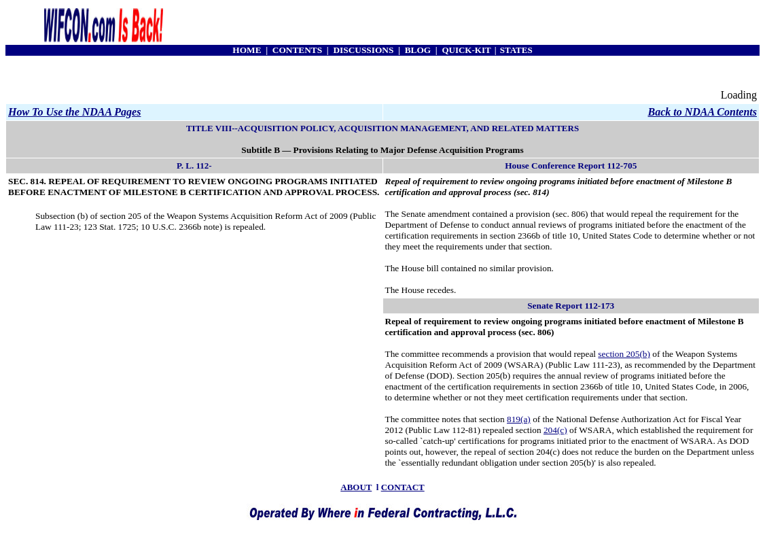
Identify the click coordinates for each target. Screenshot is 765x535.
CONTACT (403, 487)
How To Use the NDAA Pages (74, 112)
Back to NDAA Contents (702, 112)
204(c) (555, 430)
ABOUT (356, 487)
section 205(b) (624, 354)
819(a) (519, 419)
